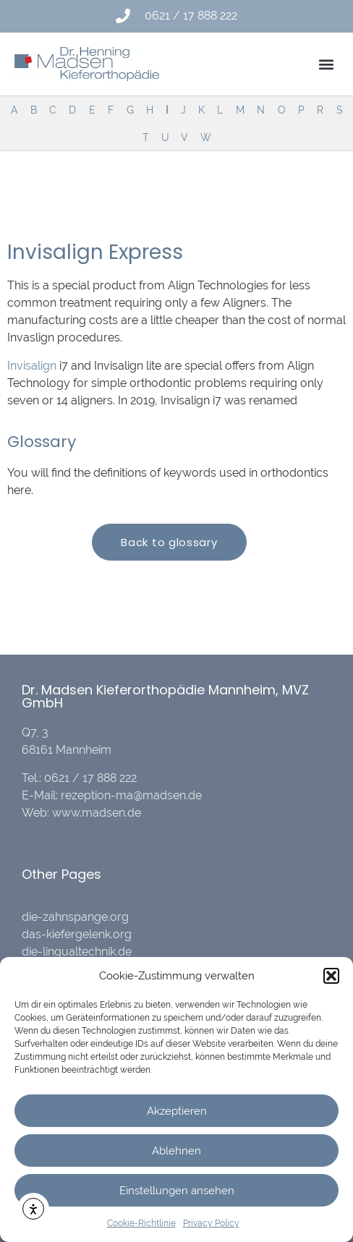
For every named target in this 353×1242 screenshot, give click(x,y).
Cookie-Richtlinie (141, 1223)
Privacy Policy (211, 1223)
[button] (331, 976)
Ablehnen (176, 1150)
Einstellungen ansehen (176, 1190)
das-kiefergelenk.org (77, 934)
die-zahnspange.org (75, 917)
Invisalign (31, 366)
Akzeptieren (177, 1111)
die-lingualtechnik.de (77, 951)
